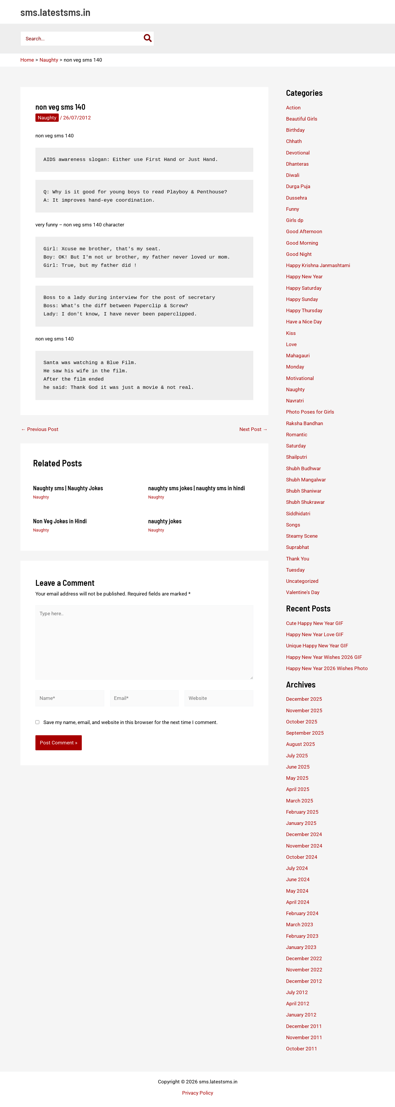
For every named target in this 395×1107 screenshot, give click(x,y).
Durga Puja (298, 186)
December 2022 (304, 958)
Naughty (47, 118)
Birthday (295, 130)
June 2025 (298, 767)
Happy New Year (304, 276)
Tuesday (295, 570)
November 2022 (304, 970)
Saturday (296, 446)
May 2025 (297, 778)
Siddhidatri (298, 514)
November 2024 (304, 846)
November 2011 (304, 1037)
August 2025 (300, 744)
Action (293, 108)
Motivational (300, 378)
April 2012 (297, 1003)
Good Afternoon (304, 231)
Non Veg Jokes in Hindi (60, 520)
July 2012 (297, 992)
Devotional (298, 153)
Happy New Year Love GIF (314, 634)
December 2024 (304, 834)
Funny (292, 209)
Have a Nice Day (304, 322)
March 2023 (299, 924)
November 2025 (304, 710)
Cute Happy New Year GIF (314, 623)
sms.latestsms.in (55, 12)
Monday (295, 367)
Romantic (296, 434)
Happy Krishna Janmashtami (318, 265)
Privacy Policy (197, 1093)
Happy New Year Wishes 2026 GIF (324, 657)
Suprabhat (297, 547)
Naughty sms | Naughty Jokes (68, 487)
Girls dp (294, 220)
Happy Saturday (303, 288)
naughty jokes (165, 520)
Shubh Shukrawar (305, 502)
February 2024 (302, 913)
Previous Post (39, 429)
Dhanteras (297, 164)
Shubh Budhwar (303, 468)
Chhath (294, 141)
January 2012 (301, 1015)
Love (291, 344)
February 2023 (302, 936)
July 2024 (297, 868)
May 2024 (297, 891)
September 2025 (305, 733)
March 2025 (299, 801)
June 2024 (298, 879)
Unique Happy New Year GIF (317, 646)
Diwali (292, 175)
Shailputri (296, 457)
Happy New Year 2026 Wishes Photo (327, 668)
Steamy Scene (302, 536)
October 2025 (301, 722)
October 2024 (301, 857)
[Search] (148, 39)
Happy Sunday (302, 299)
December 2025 (304, 699)
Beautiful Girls (301, 119)
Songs (293, 525)
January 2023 (301, 947)
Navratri (295, 401)
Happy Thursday (304, 310)
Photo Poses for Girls (310, 412)
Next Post (253, 429)
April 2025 (297, 789)
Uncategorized (302, 581)
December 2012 (304, 981)
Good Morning (302, 243)
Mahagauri (298, 355)
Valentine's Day (302, 592)
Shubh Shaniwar (303, 491)
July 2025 (297, 756)
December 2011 (304, 1026)
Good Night (299, 254)
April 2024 (297, 902)
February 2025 (302, 812)
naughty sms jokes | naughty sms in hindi (196, 487)
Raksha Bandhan (304, 423)
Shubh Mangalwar (306, 480)
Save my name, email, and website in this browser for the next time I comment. (130, 722)
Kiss (291, 333)
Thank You (297, 559)
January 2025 (301, 823)
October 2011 (301, 1049)
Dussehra (296, 198)
